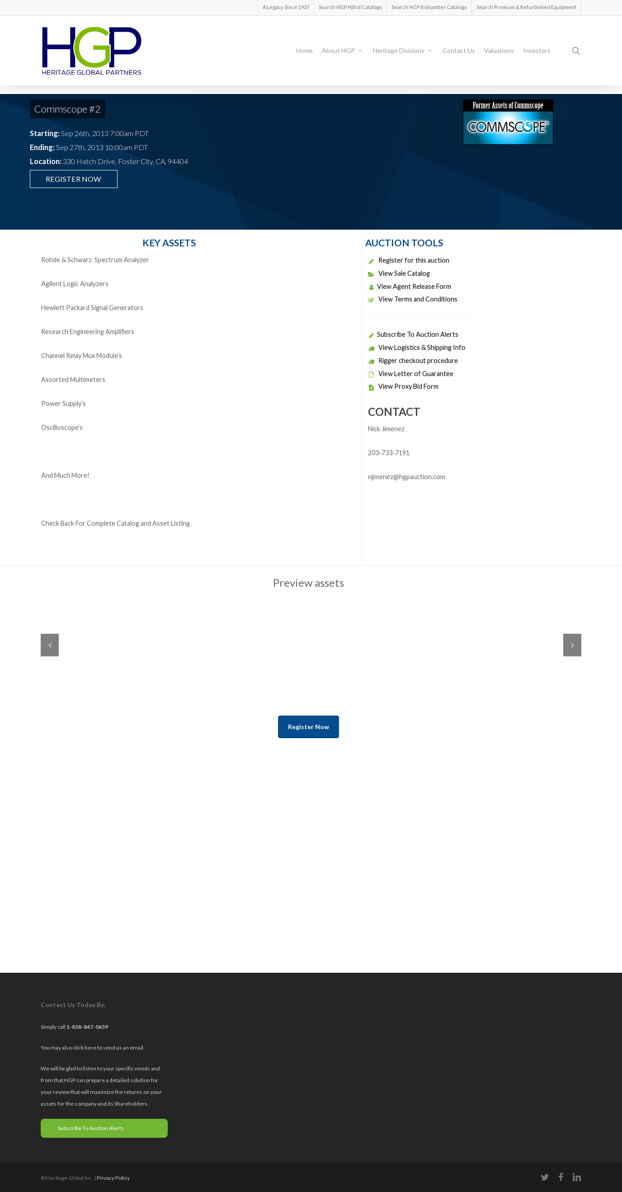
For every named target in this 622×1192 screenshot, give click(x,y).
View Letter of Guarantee (410, 373)
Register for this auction (408, 260)
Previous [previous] (50, 645)
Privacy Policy (113, 1177)
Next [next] (572, 645)
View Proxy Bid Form (403, 386)
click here (85, 1047)
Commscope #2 (67, 109)
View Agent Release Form (409, 286)
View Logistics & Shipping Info (417, 347)
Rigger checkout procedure (413, 360)
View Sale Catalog (399, 273)
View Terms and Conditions (412, 299)
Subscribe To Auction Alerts (413, 334)
